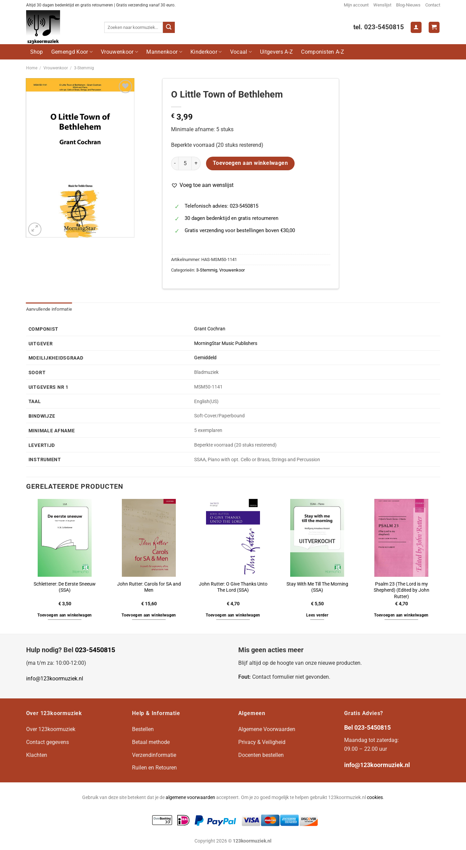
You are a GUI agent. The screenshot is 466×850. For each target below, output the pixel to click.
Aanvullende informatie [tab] (49, 309)
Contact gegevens (47, 742)
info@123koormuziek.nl (54, 678)
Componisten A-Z (322, 52)
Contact (432, 4)
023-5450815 (95, 650)
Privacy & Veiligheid (261, 742)
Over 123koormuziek (50, 729)
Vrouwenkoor (119, 52)
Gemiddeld (205, 358)
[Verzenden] (168, 27)
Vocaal (241, 52)
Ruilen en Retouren (154, 767)
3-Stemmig (84, 68)
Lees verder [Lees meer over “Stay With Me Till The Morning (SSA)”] (317, 615)
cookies (375, 797)
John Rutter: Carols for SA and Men (149, 587)
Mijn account (356, 4)
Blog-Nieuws (408, 4)
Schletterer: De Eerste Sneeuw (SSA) (65, 587)
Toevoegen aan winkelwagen (250, 163)
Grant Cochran (209, 329)
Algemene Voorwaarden (266, 729)
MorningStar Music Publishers (225, 343)
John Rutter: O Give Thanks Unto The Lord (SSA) (233, 587)
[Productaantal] (185, 163)
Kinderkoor (206, 52)
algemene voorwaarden (190, 797)
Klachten (36, 755)
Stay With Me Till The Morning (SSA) (317, 587)
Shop (36, 52)
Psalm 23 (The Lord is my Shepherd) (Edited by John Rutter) (401, 590)
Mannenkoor (164, 52)
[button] (202, 185)
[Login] (416, 27)
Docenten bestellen (261, 755)
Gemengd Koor (72, 52)
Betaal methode (151, 742)
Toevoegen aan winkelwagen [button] (64, 615)
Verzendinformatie (154, 755)
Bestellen (143, 729)
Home (31, 68)
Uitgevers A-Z (276, 52)
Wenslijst (382, 4)
